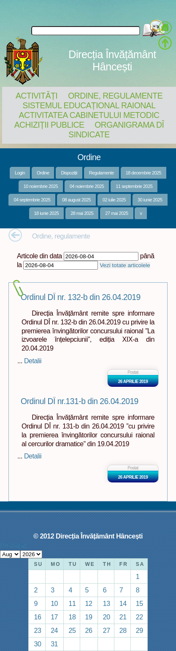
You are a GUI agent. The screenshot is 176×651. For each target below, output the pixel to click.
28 (123, 630)
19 (88, 617)
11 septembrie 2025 (134, 186)
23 (37, 630)
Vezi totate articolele (125, 265)
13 (106, 603)
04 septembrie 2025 (32, 199)
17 (54, 617)
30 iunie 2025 (150, 199)
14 (123, 603)
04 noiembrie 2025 (87, 186)
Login (20, 172)
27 (106, 630)
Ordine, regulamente (115, 95)
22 (139, 617)
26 (88, 630)
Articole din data (39, 256)
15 (139, 603)
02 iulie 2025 (114, 199)
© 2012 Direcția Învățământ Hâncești (88, 536)
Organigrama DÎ (129, 124)
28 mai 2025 (81, 213)
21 (123, 617)
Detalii (32, 360)
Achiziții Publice (49, 124)
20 (106, 617)
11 (72, 603)
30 (37, 644)
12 (88, 603)
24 (54, 630)
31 (54, 644)
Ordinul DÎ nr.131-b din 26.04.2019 (79, 401)
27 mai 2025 (116, 213)
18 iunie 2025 (46, 213)
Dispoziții (69, 172)
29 (139, 630)
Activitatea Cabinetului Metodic (89, 115)
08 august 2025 (76, 199)
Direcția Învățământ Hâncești (112, 60)
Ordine (43, 172)
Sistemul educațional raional (89, 105)
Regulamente (101, 172)
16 (37, 617)
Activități (36, 95)
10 (54, 603)
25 (72, 630)
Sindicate (88, 134)
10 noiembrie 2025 (41, 186)
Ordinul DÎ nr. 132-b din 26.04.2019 (81, 297)
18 (72, 617)
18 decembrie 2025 (143, 172)
